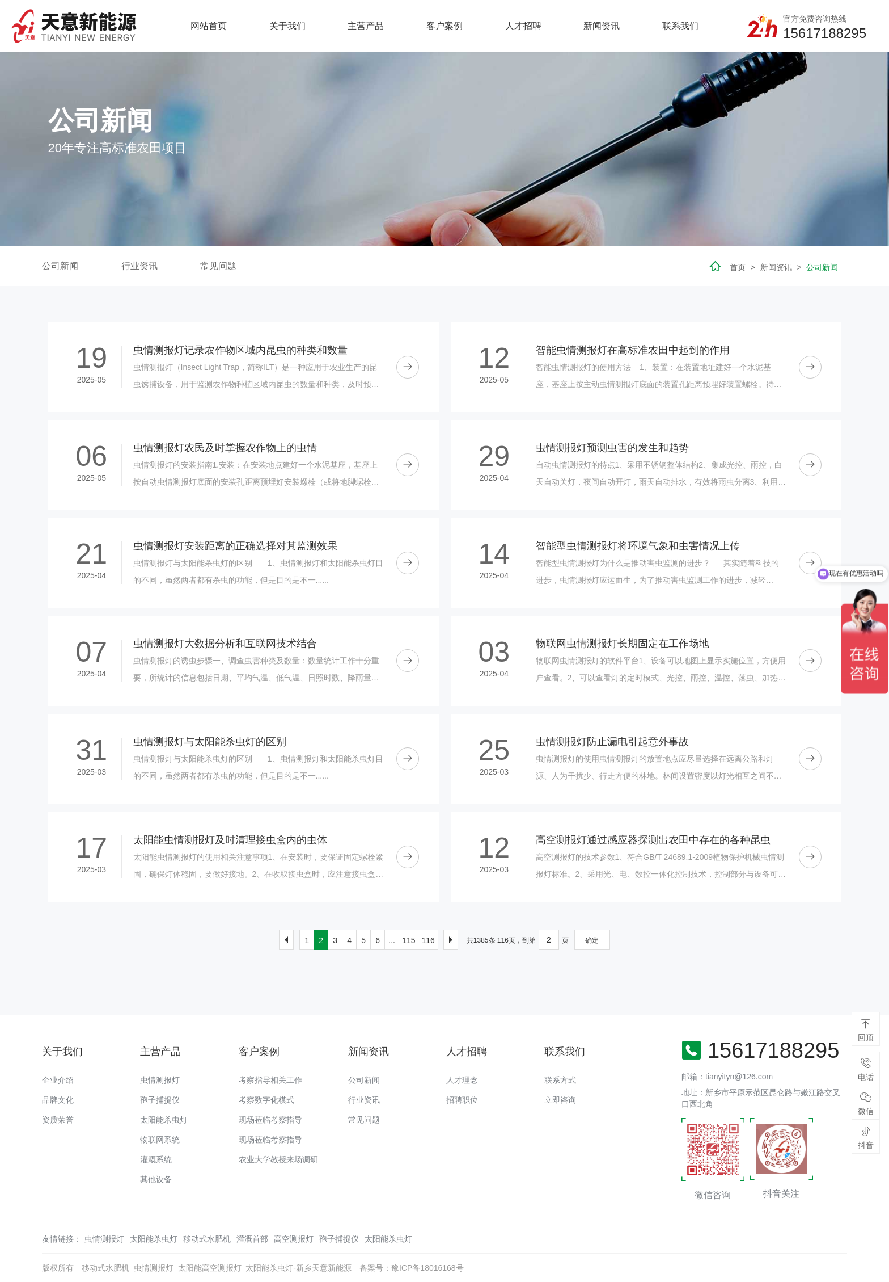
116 (427, 940)
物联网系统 (160, 1139)
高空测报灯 (294, 1238)
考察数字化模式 (266, 1099)
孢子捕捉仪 (160, 1099)
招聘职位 (462, 1099)
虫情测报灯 (160, 1080)
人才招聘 (523, 26)
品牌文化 (58, 1099)
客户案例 (444, 26)
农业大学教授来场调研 (278, 1159)
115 (408, 940)
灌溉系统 (156, 1159)
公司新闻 (60, 266)
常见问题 (218, 266)
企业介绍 (58, 1080)
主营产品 (366, 26)
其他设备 (156, 1179)
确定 (592, 940)
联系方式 (560, 1080)
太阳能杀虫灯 (164, 1119)
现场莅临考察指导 (270, 1119)
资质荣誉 (58, 1119)
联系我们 (680, 26)
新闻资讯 (601, 26)
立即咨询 (560, 1099)
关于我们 (287, 26)
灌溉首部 (252, 1238)
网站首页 (208, 26)
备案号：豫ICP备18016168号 (411, 1267)
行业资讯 (139, 266)
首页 (738, 267)
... (391, 940)
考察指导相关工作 (270, 1080)
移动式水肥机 (207, 1238)
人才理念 (462, 1080)
